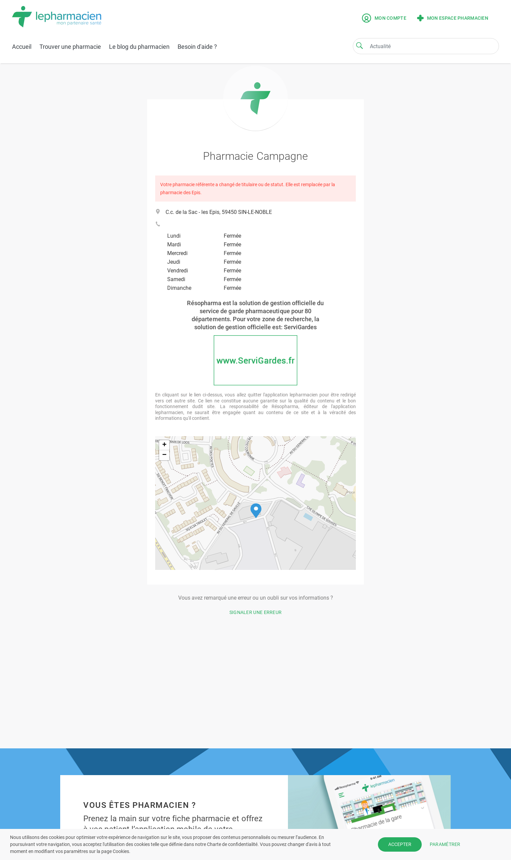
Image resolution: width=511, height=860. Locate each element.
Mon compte (384, 18)
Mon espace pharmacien (452, 18)
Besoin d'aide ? (197, 46)
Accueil (21, 46)
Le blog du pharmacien (139, 46)
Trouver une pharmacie (70, 46)
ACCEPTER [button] (399, 844)
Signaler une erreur (255, 612)
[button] (256, 511)
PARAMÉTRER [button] (445, 844)
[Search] (359, 45)
